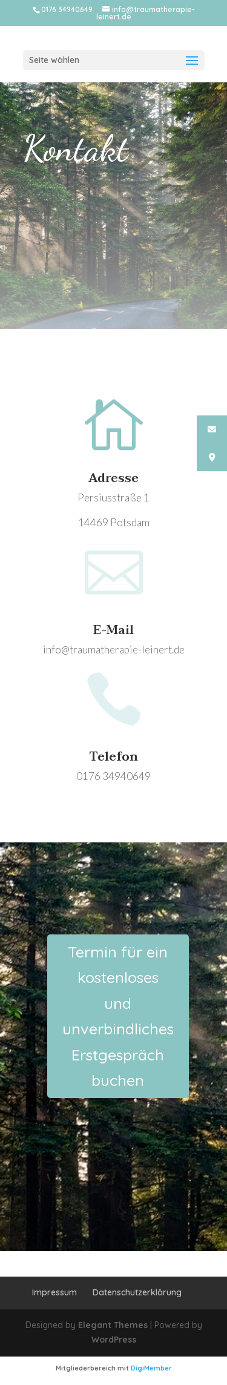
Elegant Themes (113, 1325)
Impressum (54, 1292)
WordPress (113, 1339)
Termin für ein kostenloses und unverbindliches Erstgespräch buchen (118, 1016)
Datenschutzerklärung (137, 1292)
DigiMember (151, 1368)
